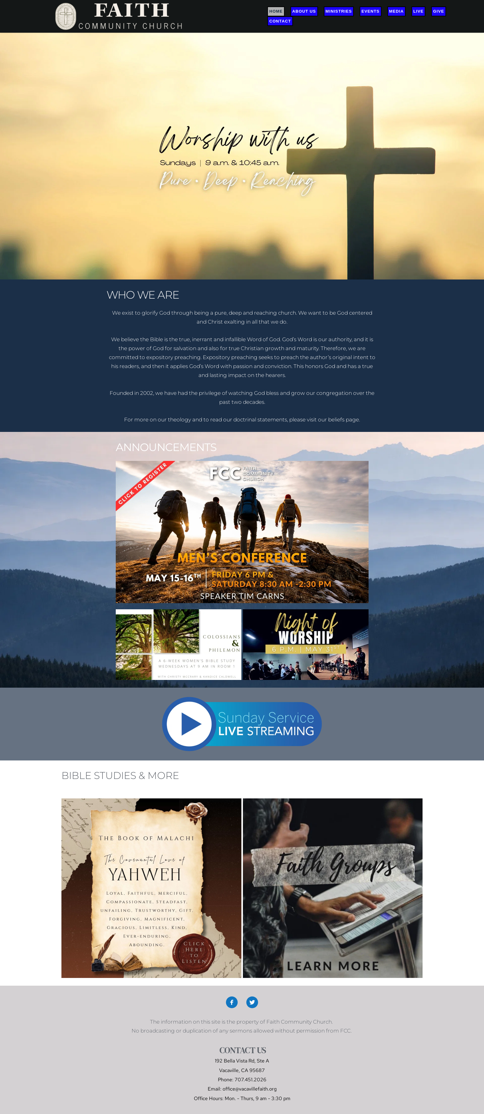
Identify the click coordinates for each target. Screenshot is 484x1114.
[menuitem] (276, 11)
